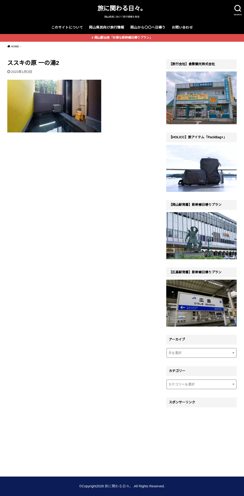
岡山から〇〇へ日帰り (148, 27)
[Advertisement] (201, 439)
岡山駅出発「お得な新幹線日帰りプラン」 (123, 37)
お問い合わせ (182, 27)
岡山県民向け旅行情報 (106, 27)
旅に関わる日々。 (121, 8)
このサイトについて (67, 27)
